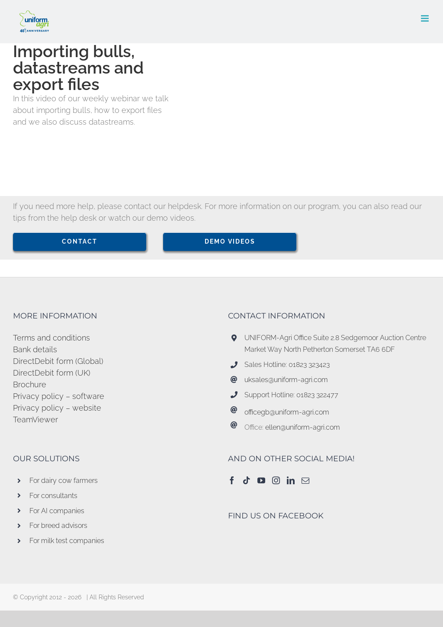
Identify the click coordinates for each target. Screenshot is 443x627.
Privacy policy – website (57, 407)
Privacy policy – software (58, 396)
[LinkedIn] (291, 480)
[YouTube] (261, 480)
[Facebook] (232, 480)
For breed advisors (58, 525)
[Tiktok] (246, 480)
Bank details (35, 349)
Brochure (29, 384)
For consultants (53, 496)
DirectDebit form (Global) (58, 361)
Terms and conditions (51, 337)
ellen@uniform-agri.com (302, 427)
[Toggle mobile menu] (425, 18)
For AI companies (56, 511)
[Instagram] (276, 480)
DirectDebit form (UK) (51, 372)
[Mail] (305, 480)
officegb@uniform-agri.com (286, 412)
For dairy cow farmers (63, 480)
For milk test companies (66, 541)
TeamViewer (35, 419)
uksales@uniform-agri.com (286, 380)
